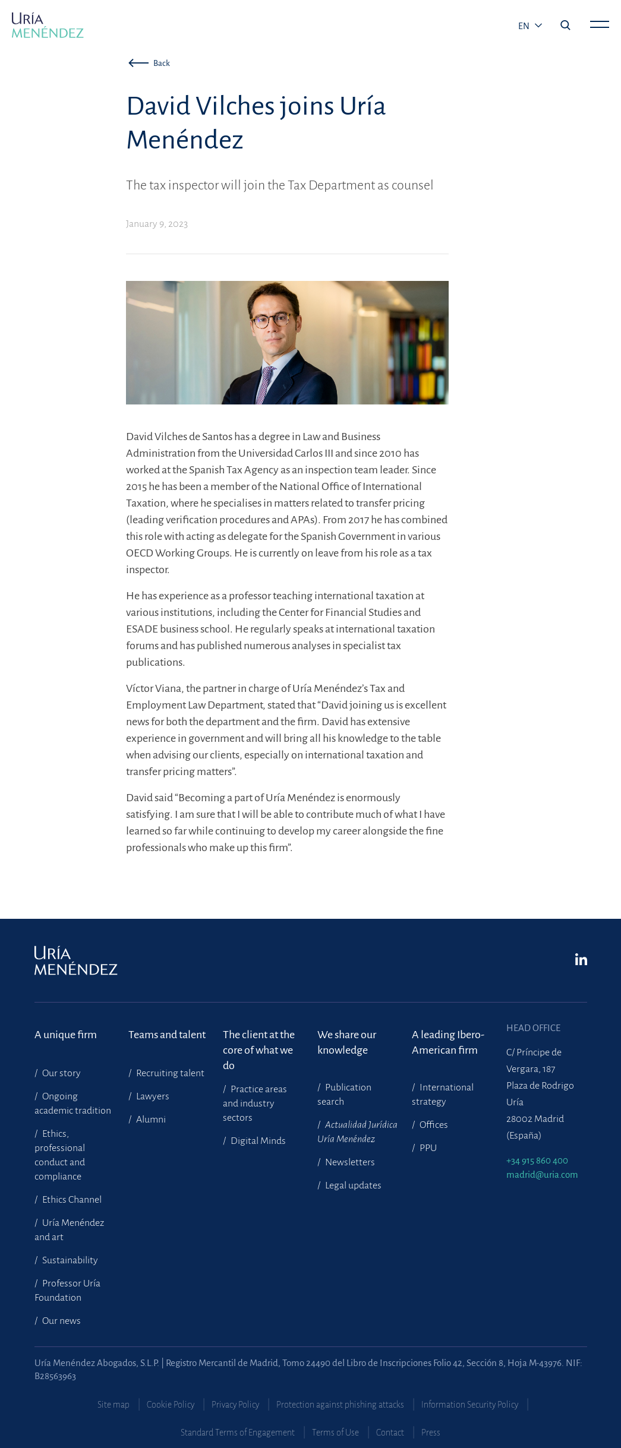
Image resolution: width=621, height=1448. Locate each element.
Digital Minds (257, 1141)
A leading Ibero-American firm (448, 1042)
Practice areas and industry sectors (255, 1103)
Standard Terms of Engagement (238, 1432)
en (524, 26)
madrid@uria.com (542, 1174)
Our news (60, 1321)
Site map (113, 1404)
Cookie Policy (170, 1404)
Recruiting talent (169, 1073)
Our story (60, 1073)
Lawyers (151, 1096)
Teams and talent (167, 1035)
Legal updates (352, 1185)
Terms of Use (335, 1432)
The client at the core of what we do (259, 1043)
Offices (433, 1125)
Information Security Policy (469, 1404)
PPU (427, 1148)
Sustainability (69, 1260)
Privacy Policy (235, 1404)
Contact (390, 1432)
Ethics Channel (71, 1199)
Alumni (150, 1119)
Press (430, 1432)
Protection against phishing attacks (340, 1404)
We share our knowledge (346, 1042)
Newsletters (349, 1162)
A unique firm (65, 1035)
